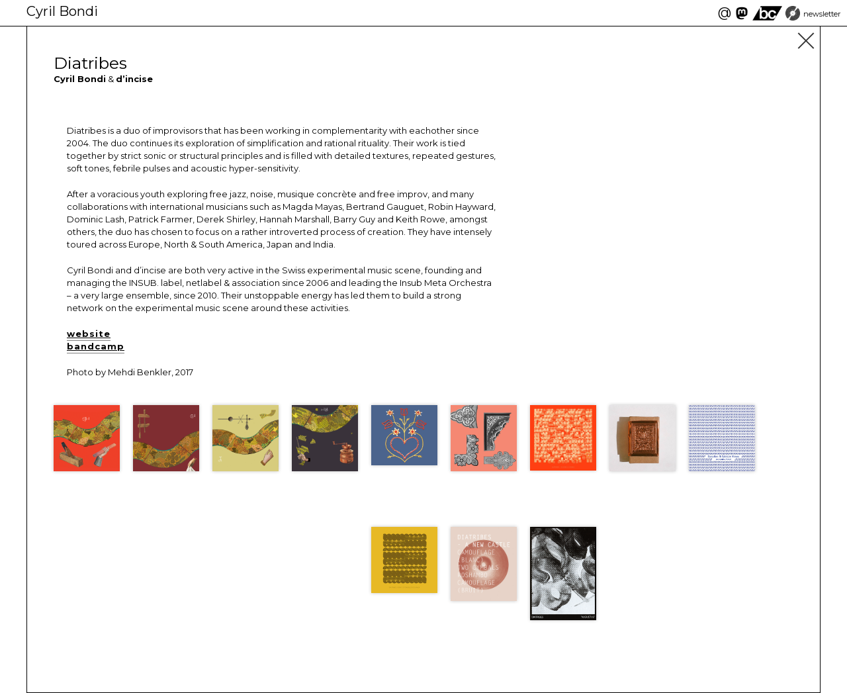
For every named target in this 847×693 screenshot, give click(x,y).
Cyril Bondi (62, 11)
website (89, 333)
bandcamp (95, 346)
